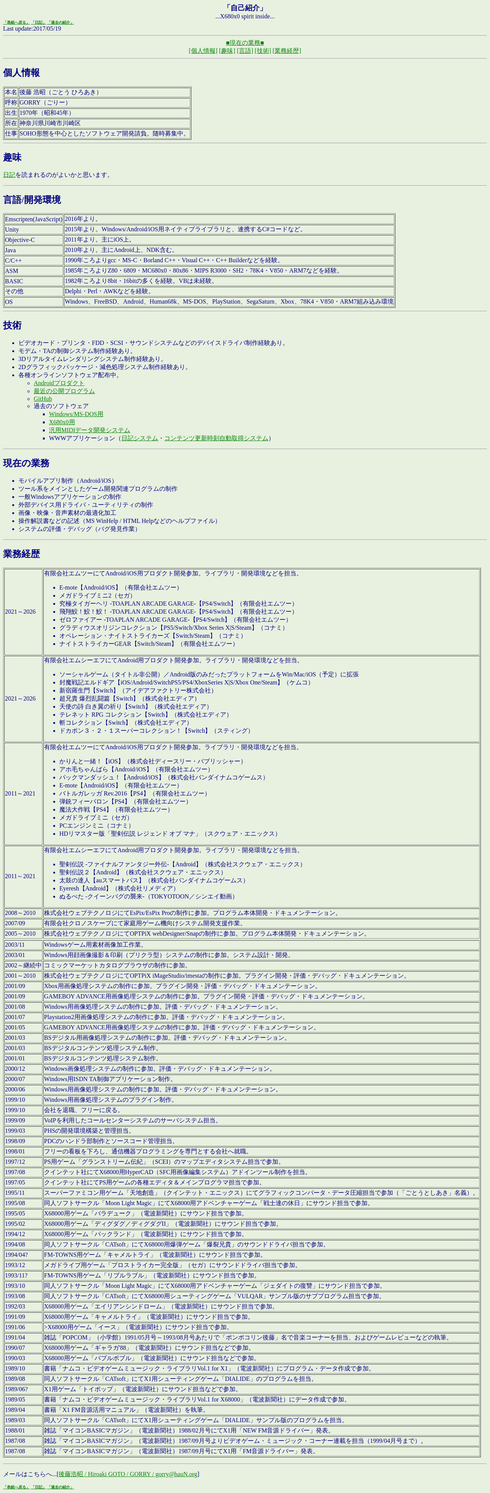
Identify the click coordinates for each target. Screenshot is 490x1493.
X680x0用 (62, 422)
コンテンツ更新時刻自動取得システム (216, 438)
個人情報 (21, 73)
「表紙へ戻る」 (16, 22)
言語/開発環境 (32, 200)
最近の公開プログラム (64, 391)
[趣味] (227, 50)
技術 (12, 325)
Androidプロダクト (59, 383)
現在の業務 (26, 463)
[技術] (263, 50)
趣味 (12, 157)
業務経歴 (21, 554)
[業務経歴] (287, 50)
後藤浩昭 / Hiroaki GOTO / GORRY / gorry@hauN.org (128, 1474)
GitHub (43, 398)
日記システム (139, 438)
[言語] (245, 50)
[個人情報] (203, 50)
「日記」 (38, 22)
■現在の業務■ (245, 42)
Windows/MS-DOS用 (76, 414)
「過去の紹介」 (60, 22)
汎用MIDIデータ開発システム (89, 430)
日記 (9, 175)
